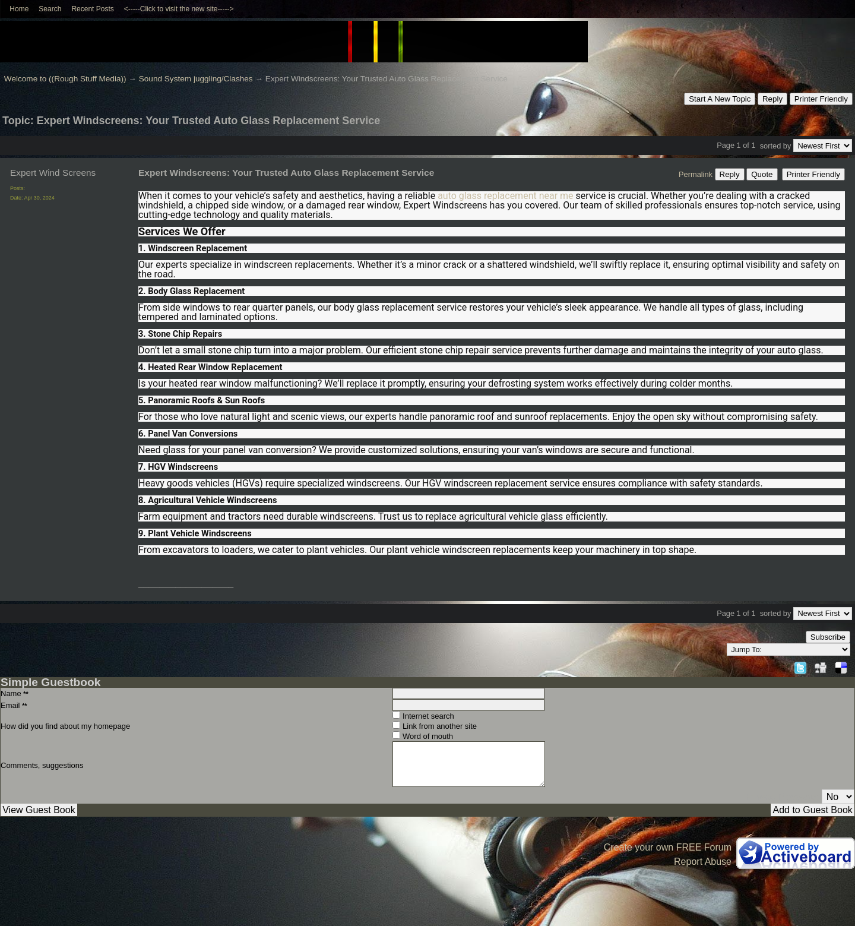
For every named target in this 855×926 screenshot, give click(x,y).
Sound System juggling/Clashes (196, 78)
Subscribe (828, 637)
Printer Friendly (821, 98)
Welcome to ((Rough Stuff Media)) (65, 78)
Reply (772, 98)
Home (19, 9)
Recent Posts (92, 9)
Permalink (695, 174)
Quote (761, 174)
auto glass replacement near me (505, 195)
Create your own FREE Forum (668, 847)
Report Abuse (703, 862)
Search (50, 9)
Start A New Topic (719, 98)
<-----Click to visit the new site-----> (179, 9)
